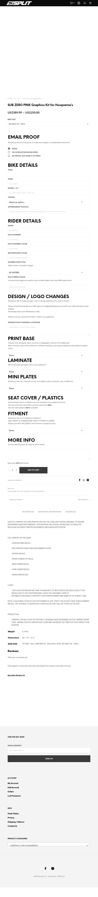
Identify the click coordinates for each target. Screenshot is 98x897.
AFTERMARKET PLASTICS (18, 216)
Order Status (13, 823)
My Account (13, 793)
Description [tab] (28, 521)
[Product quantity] (12, 480)
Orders (11, 801)
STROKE (12, 207)
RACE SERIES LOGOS (16, 287)
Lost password (14, 805)
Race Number (14, 244)
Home (10, 108)
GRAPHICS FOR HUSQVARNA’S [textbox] (48, 855)
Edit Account (13, 797)
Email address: (15, 755)
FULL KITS (17, 108)
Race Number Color (17, 254)
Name (10, 235)
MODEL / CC (13, 198)
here (27, 417)
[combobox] (49, 854)
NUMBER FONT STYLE (17, 272)
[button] (72, 3)
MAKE (11, 188)
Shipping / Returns (16, 831)
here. (50, 414)
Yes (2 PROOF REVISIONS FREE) (25, 162)
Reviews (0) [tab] (71, 521)
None (14, 158)
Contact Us (12, 835)
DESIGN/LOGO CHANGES (24, 332)
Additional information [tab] (49, 521)
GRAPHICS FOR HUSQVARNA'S (31, 108)
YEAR (10, 179)
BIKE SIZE (12, 129)
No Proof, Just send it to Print (26, 165)
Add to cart (33, 480)
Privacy (11, 827)
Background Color (17, 263)
